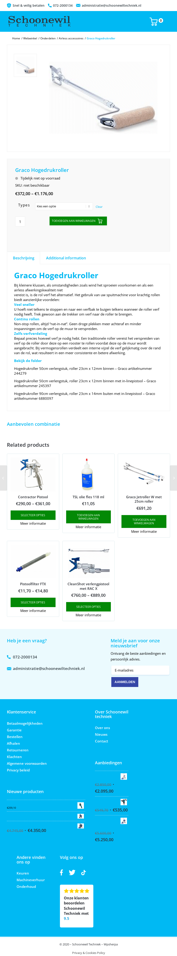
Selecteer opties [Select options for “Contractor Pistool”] (33, 515)
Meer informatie (33, 523)
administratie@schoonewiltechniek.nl (111, 5)
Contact (101, 741)
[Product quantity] (20, 221)
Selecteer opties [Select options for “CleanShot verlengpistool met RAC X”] (88, 607)
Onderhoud (26, 886)
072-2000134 (63, 5)
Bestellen (15, 736)
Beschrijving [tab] (23, 258)
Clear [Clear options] (99, 206)
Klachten (14, 756)
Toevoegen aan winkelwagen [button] (88, 517)
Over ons (102, 727)
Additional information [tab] (66, 258)
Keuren (23, 873)
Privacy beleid (18, 770)
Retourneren (18, 750)
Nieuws (101, 734)
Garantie (14, 730)
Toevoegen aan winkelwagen (73, 221)
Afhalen (13, 743)
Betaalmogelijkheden (25, 723)
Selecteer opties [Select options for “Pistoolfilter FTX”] (33, 602)
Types (24, 205)
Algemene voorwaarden (27, 763)
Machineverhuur (31, 880)
